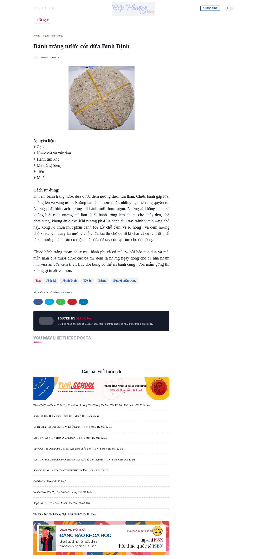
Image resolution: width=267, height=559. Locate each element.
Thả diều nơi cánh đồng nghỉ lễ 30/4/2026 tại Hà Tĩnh (64, 511)
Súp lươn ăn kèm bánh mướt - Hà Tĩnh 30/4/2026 (61, 501)
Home (36, 35)
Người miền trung (53, 35)
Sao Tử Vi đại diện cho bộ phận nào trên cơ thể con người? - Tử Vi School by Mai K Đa (84, 457)
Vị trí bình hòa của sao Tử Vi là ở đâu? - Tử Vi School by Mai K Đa (72, 424)
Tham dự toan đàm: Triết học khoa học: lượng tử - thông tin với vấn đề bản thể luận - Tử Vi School (92, 403)
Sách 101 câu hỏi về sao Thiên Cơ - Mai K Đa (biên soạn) (66, 413)
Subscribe (210, 8)
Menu (99, 280)
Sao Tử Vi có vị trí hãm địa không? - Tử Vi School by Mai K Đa (69, 435)
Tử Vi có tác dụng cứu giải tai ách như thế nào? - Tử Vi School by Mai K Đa (78, 446)
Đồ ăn (86, 280)
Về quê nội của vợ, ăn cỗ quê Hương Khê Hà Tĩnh (62, 490)
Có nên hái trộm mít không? (49, 479)
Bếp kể (52, 280)
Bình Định (69, 280)
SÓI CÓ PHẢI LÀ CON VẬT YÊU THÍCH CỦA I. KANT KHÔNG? (71, 468)
